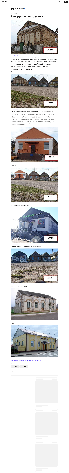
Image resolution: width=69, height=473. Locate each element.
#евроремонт (14, 360)
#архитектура (29, 360)
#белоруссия (37, 360)
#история (21, 360)
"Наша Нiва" (15, 55)
